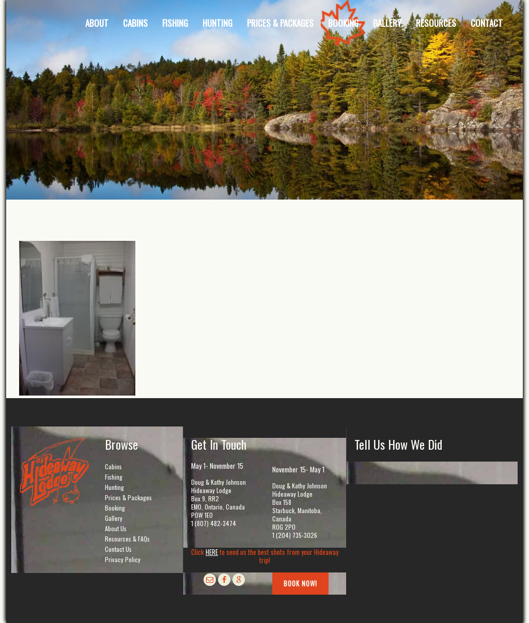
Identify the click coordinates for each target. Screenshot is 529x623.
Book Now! (300, 583)
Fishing (113, 476)
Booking (115, 507)
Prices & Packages (128, 497)
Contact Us (118, 549)
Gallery (113, 518)
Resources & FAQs (127, 538)
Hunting (114, 487)
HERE (212, 552)
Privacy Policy (123, 559)
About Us (116, 528)
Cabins (113, 466)
